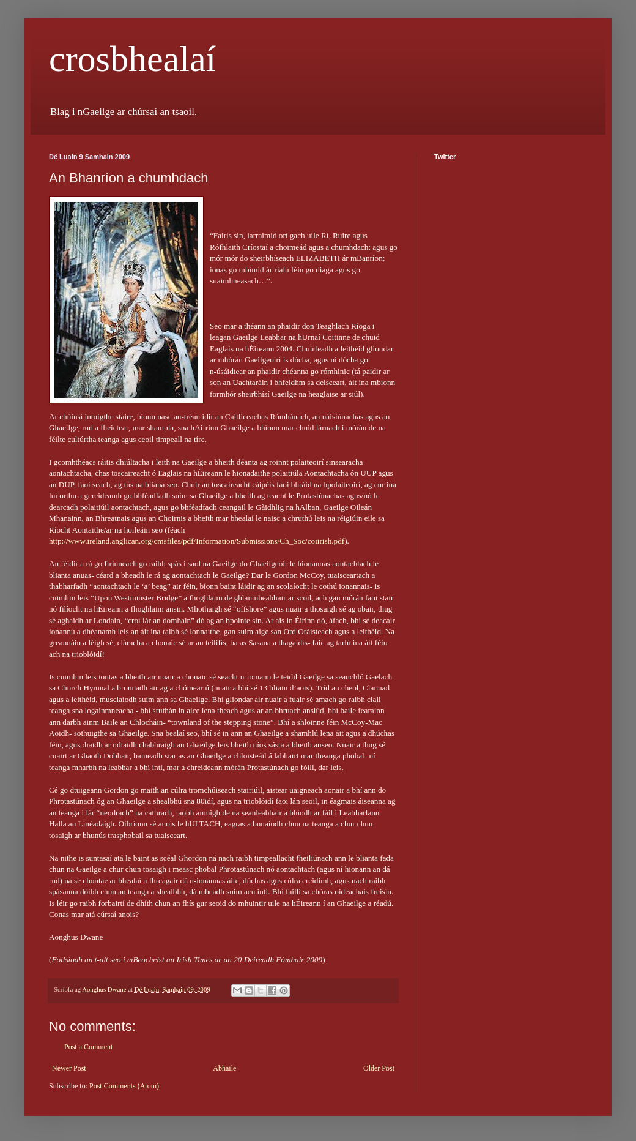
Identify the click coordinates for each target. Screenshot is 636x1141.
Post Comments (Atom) (124, 1086)
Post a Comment (88, 1046)
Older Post (378, 1068)
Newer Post (69, 1068)
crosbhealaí (132, 59)
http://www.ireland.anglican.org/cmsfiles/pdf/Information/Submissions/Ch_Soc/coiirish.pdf (196, 540)
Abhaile (224, 1068)
